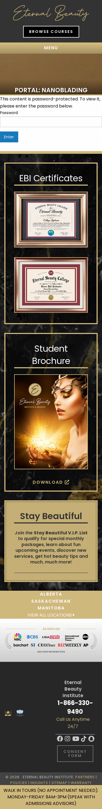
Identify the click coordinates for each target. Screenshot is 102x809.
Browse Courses (51, 31)
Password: (51, 118)
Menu (51, 48)
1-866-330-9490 (75, 707)
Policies (18, 782)
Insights (39, 782)
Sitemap (59, 782)
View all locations (51, 615)
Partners (85, 777)
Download (51, 482)
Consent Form (75, 753)
